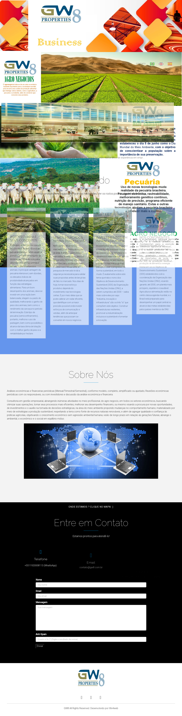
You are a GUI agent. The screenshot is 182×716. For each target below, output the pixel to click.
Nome (39, 579)
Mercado (127, 64)
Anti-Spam (41, 634)
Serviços (112, 64)
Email (38, 591)
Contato (141, 64)
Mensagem (41, 602)
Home (84, 64)
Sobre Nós (97, 64)
